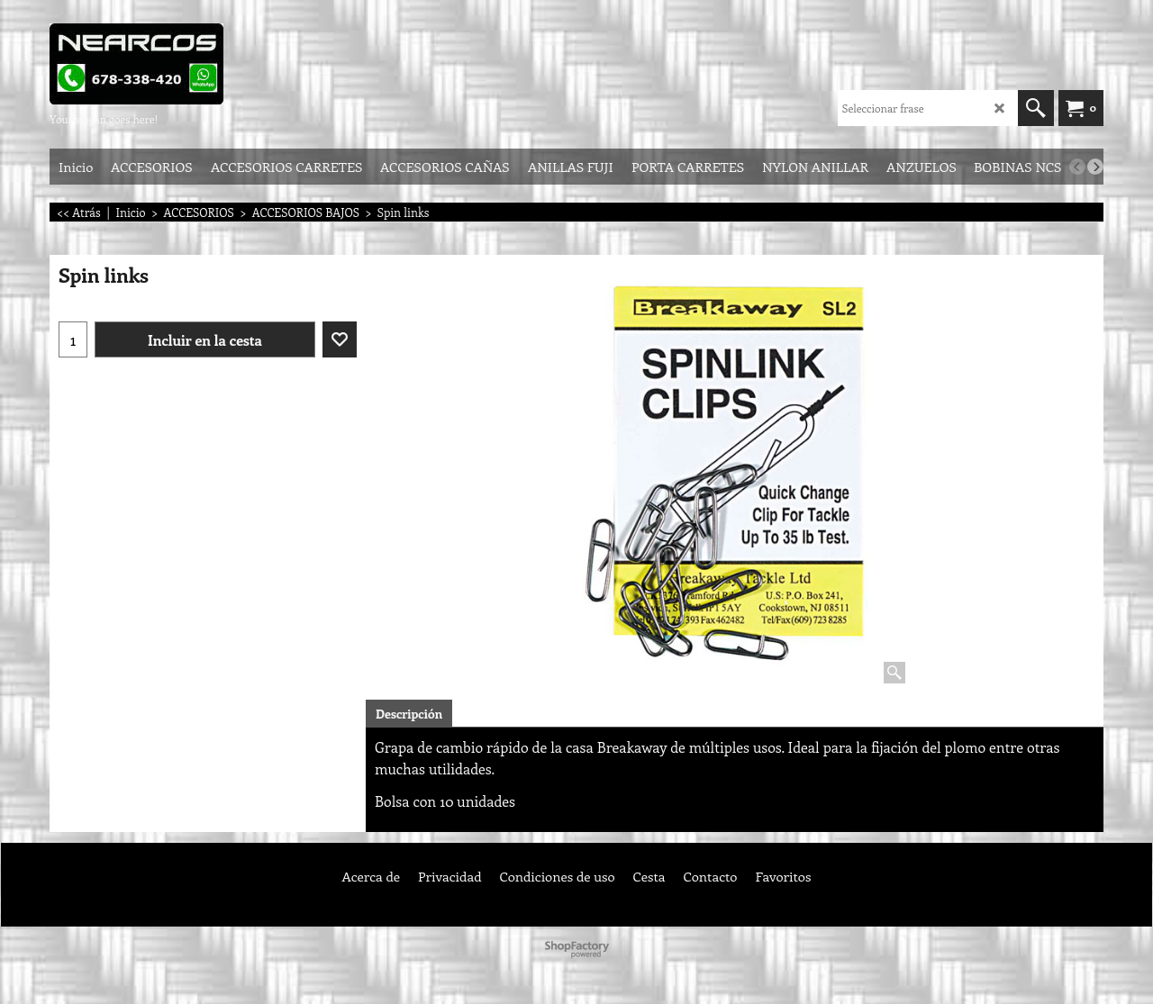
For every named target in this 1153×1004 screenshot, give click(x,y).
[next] (1095, 166)
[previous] (1077, 166)
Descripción (409, 713)
